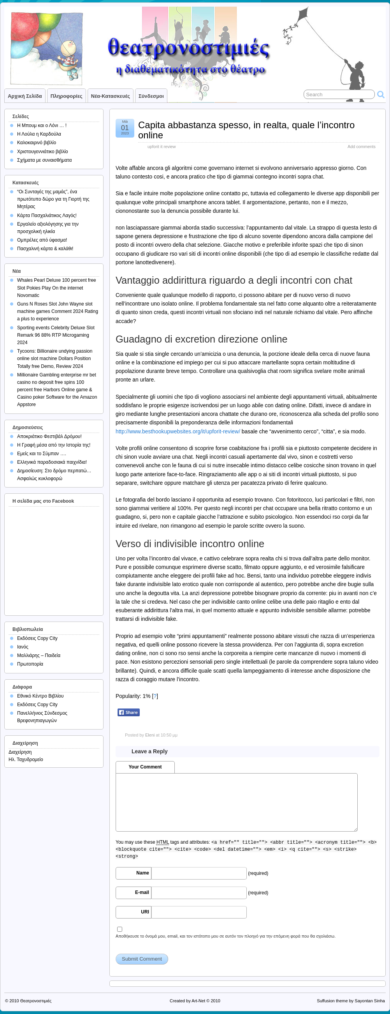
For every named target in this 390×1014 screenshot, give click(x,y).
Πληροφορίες (67, 96)
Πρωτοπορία (30, 664)
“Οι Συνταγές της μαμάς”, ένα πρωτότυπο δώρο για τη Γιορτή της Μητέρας (53, 199)
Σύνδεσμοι (151, 96)
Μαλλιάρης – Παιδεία (38, 655)
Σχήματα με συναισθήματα (44, 160)
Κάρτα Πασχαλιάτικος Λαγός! (47, 215)
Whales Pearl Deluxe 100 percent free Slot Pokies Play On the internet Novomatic (56, 287)
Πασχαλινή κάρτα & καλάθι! (45, 248)
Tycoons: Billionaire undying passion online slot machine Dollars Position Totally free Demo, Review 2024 (54, 358)
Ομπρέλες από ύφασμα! (42, 240)
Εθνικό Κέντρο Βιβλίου (40, 696)
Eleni (150, 735)
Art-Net (198, 1000)
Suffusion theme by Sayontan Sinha (351, 1000)
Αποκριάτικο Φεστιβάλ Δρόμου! (49, 436)
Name (142, 873)
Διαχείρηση (20, 752)
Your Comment (145, 767)
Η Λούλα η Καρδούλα (39, 134)
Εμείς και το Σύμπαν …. (41, 453)
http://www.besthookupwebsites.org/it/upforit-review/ (178, 431)
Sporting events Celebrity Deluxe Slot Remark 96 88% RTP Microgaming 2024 (56, 335)
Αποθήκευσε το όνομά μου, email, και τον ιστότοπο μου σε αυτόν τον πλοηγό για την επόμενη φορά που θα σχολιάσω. (226, 936)
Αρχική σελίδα (25, 96)
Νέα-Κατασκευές (110, 96)
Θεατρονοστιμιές (36, 1000)
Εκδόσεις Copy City (37, 638)
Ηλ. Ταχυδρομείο (26, 759)
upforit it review (162, 146)
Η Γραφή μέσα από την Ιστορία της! (53, 445)
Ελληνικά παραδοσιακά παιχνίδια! (52, 462)
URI (145, 912)
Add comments (362, 146)
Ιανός (22, 647)
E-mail (142, 892)
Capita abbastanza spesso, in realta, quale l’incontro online (246, 130)
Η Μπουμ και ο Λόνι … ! (42, 125)
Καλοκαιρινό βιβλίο (36, 142)
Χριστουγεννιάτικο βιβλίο (42, 151)
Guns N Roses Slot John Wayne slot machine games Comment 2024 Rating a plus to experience (57, 311)
